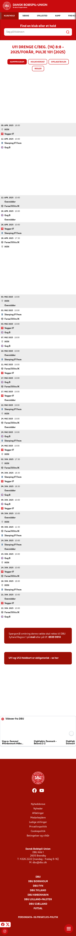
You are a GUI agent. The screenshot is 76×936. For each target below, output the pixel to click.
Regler (38, 69)
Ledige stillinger (38, 822)
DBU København (38, 895)
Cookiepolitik (38, 831)
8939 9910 (54, 637)
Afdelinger (38, 813)
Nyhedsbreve (38, 804)
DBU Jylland (38, 890)
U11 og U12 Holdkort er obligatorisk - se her (34, 658)
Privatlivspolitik (38, 826)
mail (32, 637)
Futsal (38, 908)
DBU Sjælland (38, 904)
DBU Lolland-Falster (38, 899)
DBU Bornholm (38, 881)
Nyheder (38, 808)
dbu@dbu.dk (40, 862)
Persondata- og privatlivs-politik (38, 917)
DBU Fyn (38, 886)
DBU (38, 877)
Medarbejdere (38, 817)
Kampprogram (17, 62)
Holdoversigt (38, 62)
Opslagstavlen (58, 62)
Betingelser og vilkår (38, 835)
